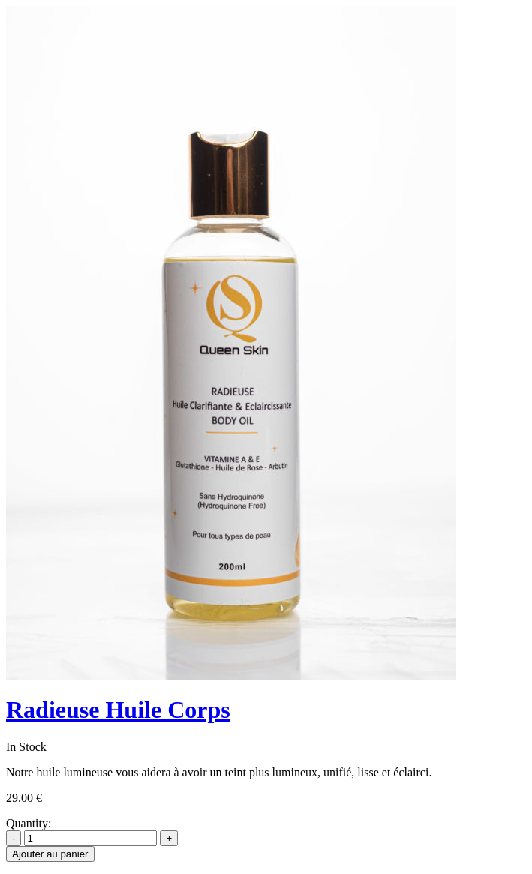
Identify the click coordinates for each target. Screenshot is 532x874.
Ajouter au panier (50, 854)
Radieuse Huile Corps (118, 709)
